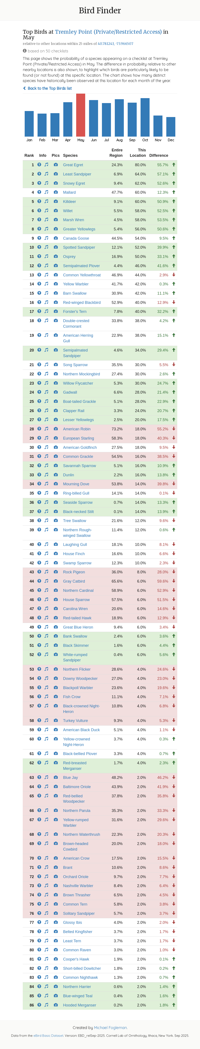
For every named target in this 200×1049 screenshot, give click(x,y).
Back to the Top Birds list (47, 88)
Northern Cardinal (78, 590)
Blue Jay (70, 777)
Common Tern (75, 904)
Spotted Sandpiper (79, 247)
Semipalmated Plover (81, 266)
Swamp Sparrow (77, 563)
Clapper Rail (73, 411)
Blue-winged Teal (77, 996)
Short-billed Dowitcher (82, 968)
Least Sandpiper (77, 174)
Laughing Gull (75, 544)
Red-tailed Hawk (77, 618)
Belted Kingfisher (77, 932)
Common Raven (77, 950)
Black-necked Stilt (78, 512)
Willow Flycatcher (78, 383)
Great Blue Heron (78, 627)
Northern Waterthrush (81, 834)
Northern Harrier (77, 987)
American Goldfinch (80, 447)
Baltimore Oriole (77, 787)
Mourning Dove (76, 484)
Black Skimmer (76, 645)
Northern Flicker (77, 669)
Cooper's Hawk (76, 959)
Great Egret (73, 165)
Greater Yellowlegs (79, 229)
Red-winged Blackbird (82, 302)
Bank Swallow (75, 636)
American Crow (76, 858)
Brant (67, 867)
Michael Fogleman (110, 1027)
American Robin (77, 429)
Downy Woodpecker (80, 678)
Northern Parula (76, 810)
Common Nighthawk (80, 977)
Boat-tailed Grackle (79, 401)
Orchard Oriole (75, 877)
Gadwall (70, 392)
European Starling (78, 438)
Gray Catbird (74, 581)
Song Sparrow (75, 365)
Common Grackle (78, 456)
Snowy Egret (74, 183)
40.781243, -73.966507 (115, 44)
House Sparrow (76, 600)
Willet (68, 211)
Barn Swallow (74, 293)
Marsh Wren (73, 220)
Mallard (69, 192)
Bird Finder (100, 10)
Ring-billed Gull (76, 493)
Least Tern (72, 941)
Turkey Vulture (75, 721)
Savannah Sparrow (79, 466)
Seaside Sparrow (77, 502)
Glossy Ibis (72, 922)
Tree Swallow (74, 521)
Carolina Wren (75, 609)
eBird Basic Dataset (48, 1036)
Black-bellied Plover (80, 754)
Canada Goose (76, 238)
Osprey (69, 256)
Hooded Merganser (79, 1005)
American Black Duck (81, 730)
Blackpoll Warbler (78, 688)
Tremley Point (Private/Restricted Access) (108, 32)
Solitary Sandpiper (79, 913)
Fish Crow (71, 697)
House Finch (74, 554)
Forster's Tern (74, 311)
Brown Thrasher (77, 895)
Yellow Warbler (76, 284)
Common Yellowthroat (82, 275)
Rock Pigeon (74, 572)
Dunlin (68, 475)
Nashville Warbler (78, 886)
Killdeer (69, 201)
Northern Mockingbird (81, 374)
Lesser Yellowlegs (78, 420)
